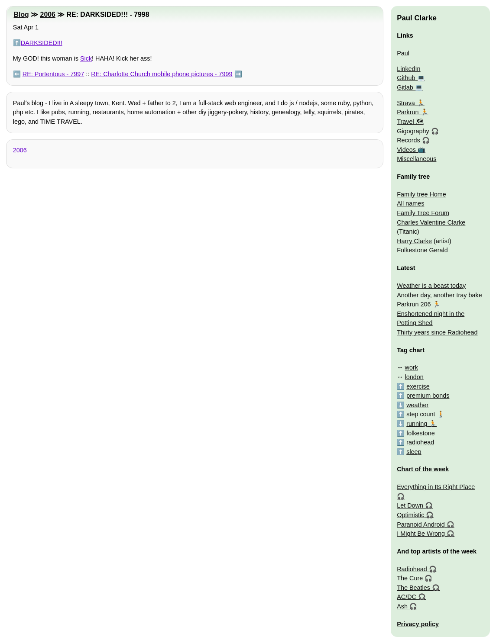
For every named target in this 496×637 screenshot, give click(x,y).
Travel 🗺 (410, 121)
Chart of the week (423, 469)
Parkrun (407, 112)
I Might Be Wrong (421, 533)
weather (417, 405)
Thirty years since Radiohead (437, 332)
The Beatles (413, 587)
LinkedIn (408, 68)
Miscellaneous (416, 158)
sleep (413, 451)
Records (408, 140)
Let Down (410, 505)
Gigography (413, 131)
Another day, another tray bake (439, 295)
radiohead (420, 442)
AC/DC (406, 596)
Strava (406, 103)
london (414, 376)
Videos (406, 149)
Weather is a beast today (431, 285)
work (411, 367)
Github (406, 77)
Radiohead (412, 569)
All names (410, 203)
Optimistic (410, 515)
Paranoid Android (420, 524)
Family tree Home (421, 194)
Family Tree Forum (423, 212)
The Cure (410, 578)
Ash (402, 606)
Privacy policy (418, 624)
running (416, 423)
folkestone (420, 433)
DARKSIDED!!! (41, 42)
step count (420, 414)
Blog (21, 14)
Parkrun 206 (414, 304)
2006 (47, 14)
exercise (418, 386)
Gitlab (405, 87)
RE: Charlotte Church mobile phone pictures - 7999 (161, 74)
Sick (86, 58)
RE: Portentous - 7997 (53, 74)
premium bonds (427, 395)
